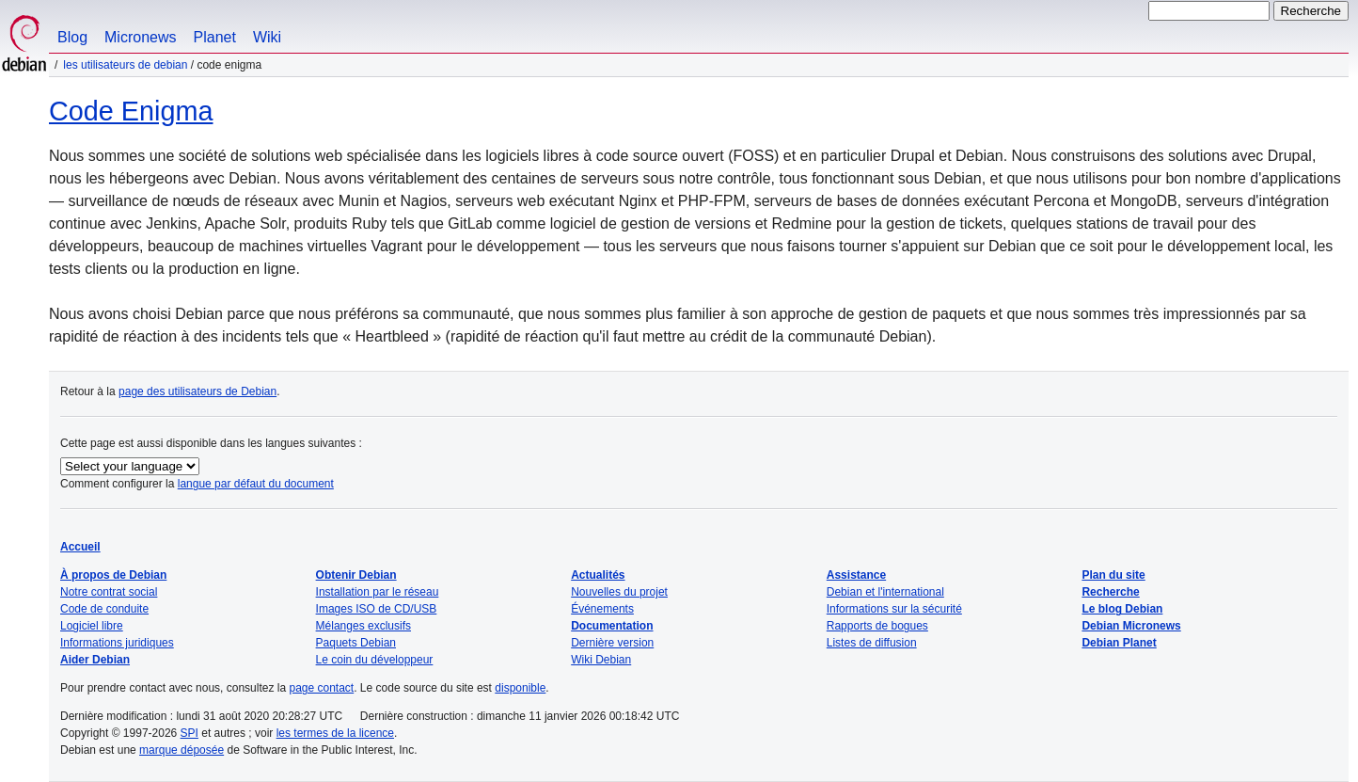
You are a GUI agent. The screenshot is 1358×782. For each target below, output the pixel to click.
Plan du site (1113, 575)
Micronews (140, 37)
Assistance (856, 575)
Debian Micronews (1131, 625)
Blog (72, 37)
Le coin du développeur (375, 659)
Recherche (1110, 591)
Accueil (80, 546)
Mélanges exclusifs (363, 625)
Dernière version (612, 642)
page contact (321, 687)
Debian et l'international (885, 591)
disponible (520, 687)
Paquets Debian (356, 642)
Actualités (597, 575)
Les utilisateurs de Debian (125, 65)
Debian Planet (1119, 642)
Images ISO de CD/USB (376, 608)
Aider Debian (95, 659)
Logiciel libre (91, 625)
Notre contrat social (108, 591)
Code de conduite (104, 608)
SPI (189, 733)
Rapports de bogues (877, 625)
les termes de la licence (335, 733)
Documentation (612, 625)
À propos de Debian (113, 575)
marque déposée (181, 750)
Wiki (267, 37)
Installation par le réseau (377, 591)
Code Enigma (131, 111)
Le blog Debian (1122, 608)
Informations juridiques (117, 642)
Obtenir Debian (356, 575)
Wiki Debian (601, 659)
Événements (602, 608)
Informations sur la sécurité (894, 608)
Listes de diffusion (872, 642)
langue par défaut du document (256, 483)
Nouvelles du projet (619, 591)
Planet (215, 37)
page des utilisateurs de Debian (197, 391)
